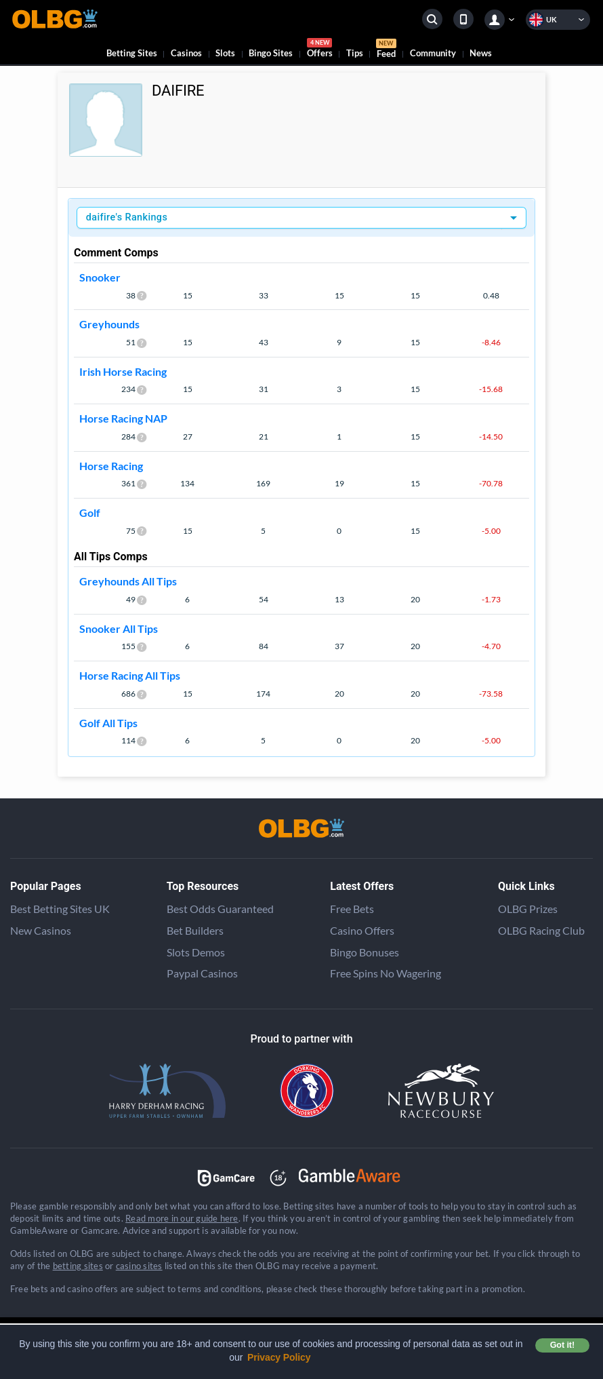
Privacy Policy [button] (279, 1357)
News (481, 52)
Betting (131, 52)
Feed (386, 50)
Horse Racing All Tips (129, 675)
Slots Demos (196, 952)
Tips (354, 52)
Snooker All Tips (118, 628)
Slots (225, 52)
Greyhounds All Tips (128, 581)
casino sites (139, 1265)
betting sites (78, 1265)
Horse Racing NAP (123, 418)
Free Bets (352, 908)
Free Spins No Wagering (385, 973)
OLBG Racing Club (541, 930)
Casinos (186, 52)
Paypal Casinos (202, 973)
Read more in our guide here (181, 1218)
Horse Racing (111, 465)
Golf (89, 512)
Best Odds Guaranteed (220, 908)
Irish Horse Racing (123, 371)
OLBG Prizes (528, 908)
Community (433, 52)
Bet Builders (195, 930)
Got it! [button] (562, 1345)
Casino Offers (362, 930)
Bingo (271, 52)
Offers (320, 49)
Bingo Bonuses (364, 952)
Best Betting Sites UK (60, 908)
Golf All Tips (108, 722)
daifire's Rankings (126, 217)
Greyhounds (109, 323)
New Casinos (40, 930)
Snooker (100, 277)
